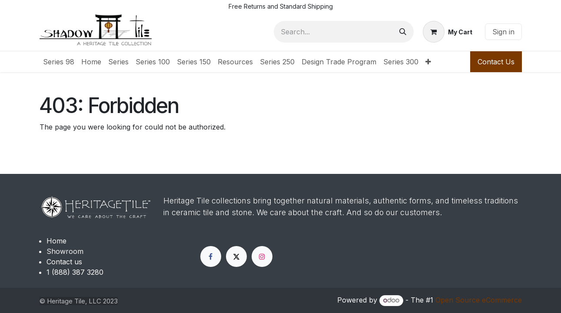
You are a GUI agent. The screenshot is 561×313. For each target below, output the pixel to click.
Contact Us (496, 61)
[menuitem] (59, 61)
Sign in (503, 31)
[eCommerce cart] (447, 32)
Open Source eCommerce (478, 300)
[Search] (403, 32)
